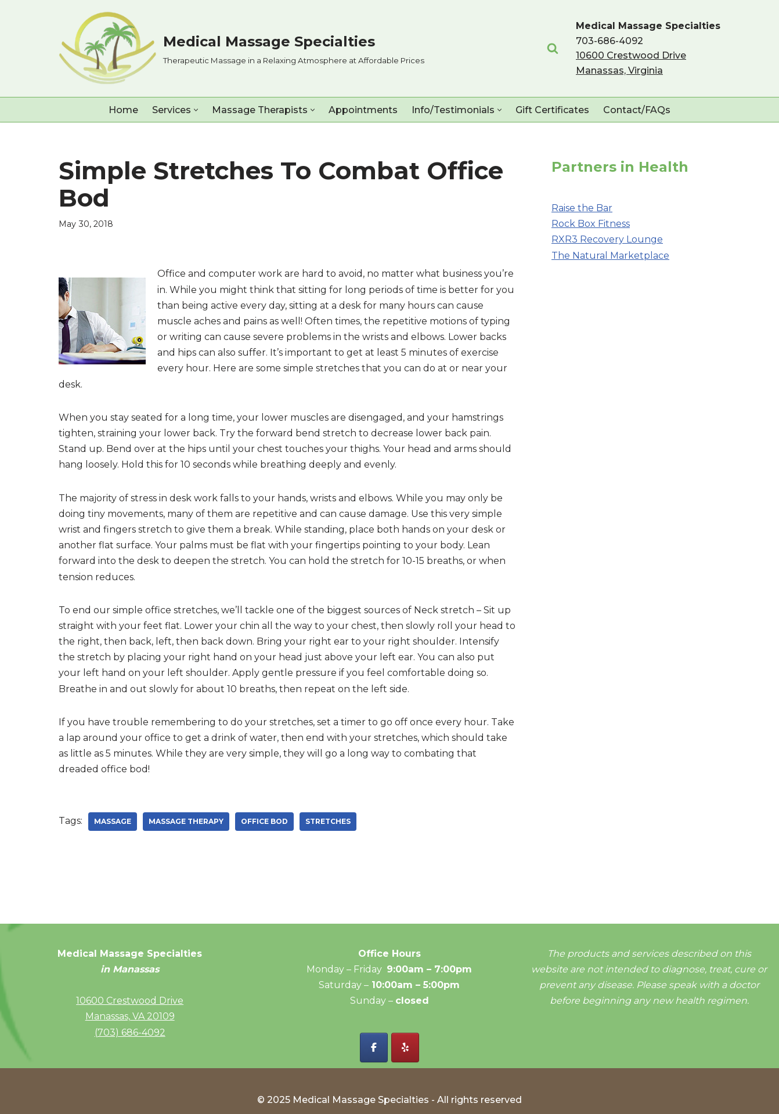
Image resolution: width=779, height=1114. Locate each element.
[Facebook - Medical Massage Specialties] (374, 1047)
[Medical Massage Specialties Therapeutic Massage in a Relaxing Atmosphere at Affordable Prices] (241, 48)
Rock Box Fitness (590, 223)
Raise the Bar (581, 208)
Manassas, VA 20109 (130, 1016)
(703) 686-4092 (130, 1032)
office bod (264, 821)
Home (123, 109)
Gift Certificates (552, 109)
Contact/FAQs (636, 109)
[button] (196, 110)
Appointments (363, 109)
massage (112, 821)
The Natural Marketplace (610, 255)
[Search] (552, 48)
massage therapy (186, 821)
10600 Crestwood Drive (129, 1000)
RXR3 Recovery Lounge (607, 239)
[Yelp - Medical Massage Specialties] (405, 1047)
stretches (328, 821)
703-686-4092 (609, 40)
